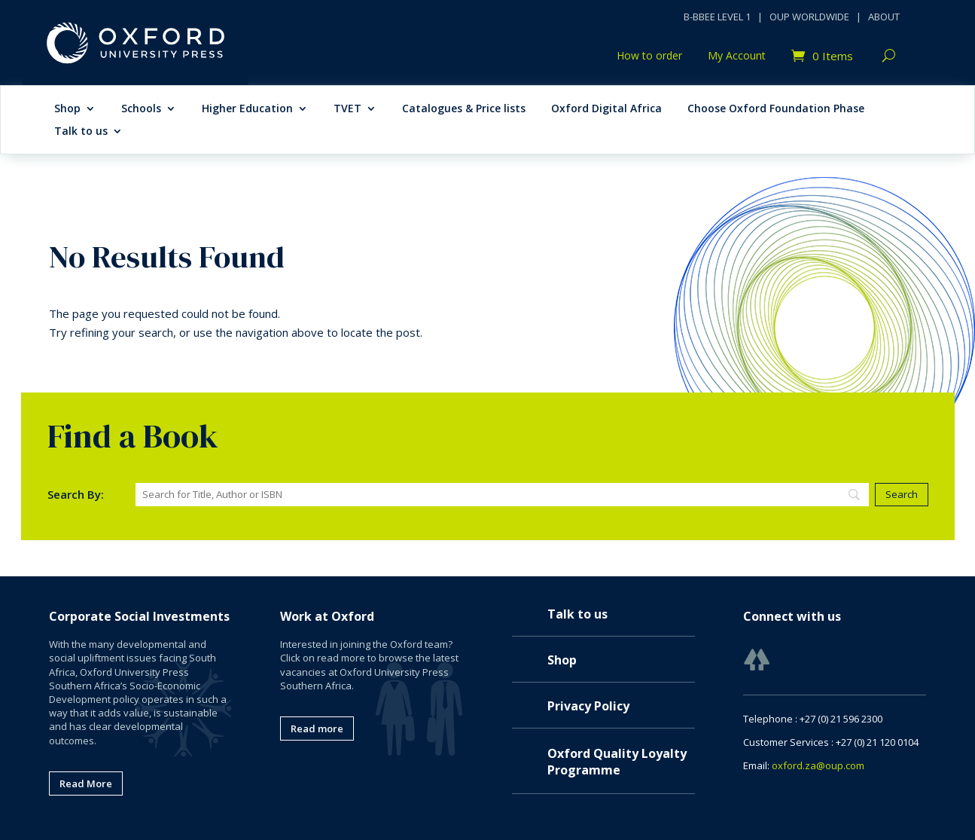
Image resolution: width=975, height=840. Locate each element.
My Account (737, 56)
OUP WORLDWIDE (809, 16)
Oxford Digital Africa (606, 109)
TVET (347, 109)
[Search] (503, 494)
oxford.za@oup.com (818, 765)
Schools (141, 109)
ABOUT (884, 16)
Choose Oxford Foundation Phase (775, 109)
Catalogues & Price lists (464, 109)
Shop (67, 109)
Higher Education (247, 109)
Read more (317, 728)
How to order (649, 56)
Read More (85, 783)
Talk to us (81, 132)
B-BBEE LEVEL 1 (717, 16)
